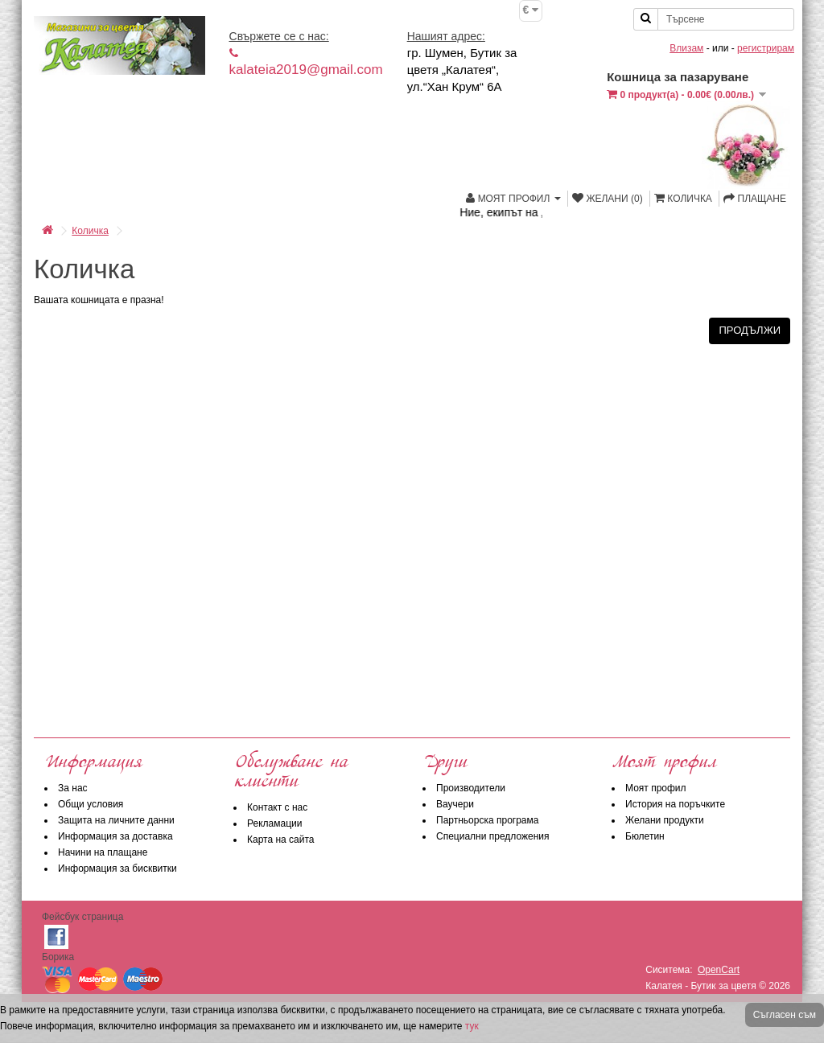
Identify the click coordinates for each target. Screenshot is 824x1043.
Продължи (750, 330)
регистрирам (765, 48)
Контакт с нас (277, 807)
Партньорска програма (487, 820)
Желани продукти (664, 820)
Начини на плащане (102, 852)
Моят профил (655, 788)
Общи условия (90, 804)
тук (472, 1026)
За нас (73, 788)
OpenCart (719, 969)
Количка (90, 230)
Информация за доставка (115, 836)
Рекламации (274, 823)
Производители (470, 788)
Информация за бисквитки (117, 868)
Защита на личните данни (116, 820)
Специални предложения (493, 836)
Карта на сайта (281, 839)
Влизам (686, 48)
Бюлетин (645, 836)
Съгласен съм (784, 1014)
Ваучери (455, 804)
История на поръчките (675, 804)
